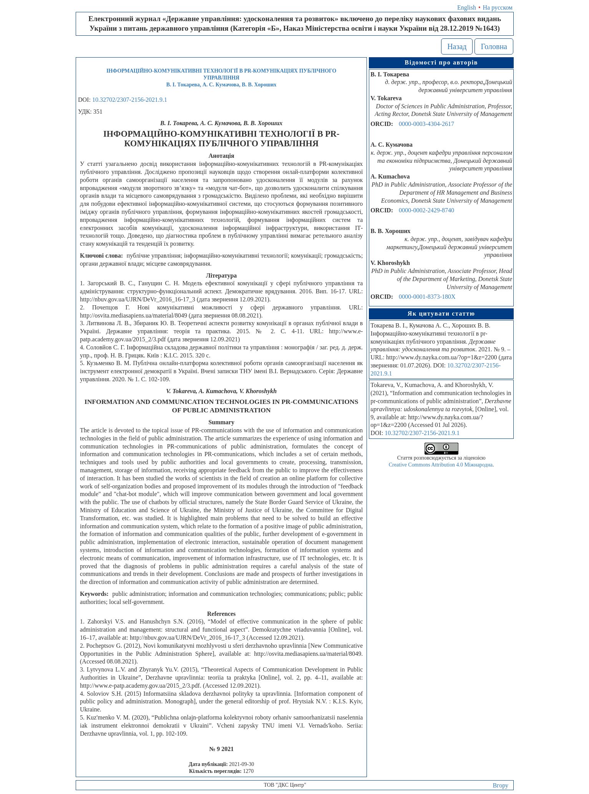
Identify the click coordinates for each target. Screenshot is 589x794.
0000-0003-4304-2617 (426, 124)
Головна (494, 46)
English (466, 7)
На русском (498, 7)
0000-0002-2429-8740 (426, 210)
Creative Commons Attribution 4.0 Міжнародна (441, 465)
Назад (456, 46)
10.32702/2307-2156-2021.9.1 (129, 99)
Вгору (500, 785)
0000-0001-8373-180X (427, 296)
